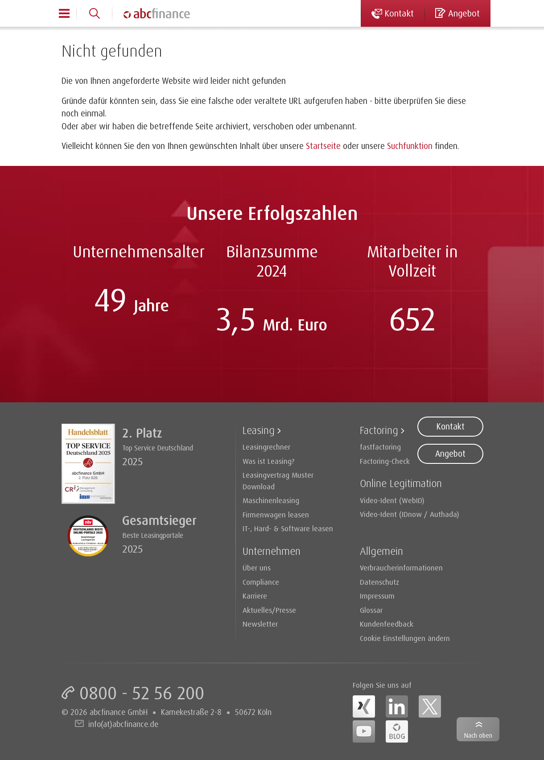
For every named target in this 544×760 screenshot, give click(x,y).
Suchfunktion (410, 145)
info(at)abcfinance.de (123, 724)
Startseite (323, 145)
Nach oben (478, 735)
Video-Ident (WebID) (392, 500)
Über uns (257, 567)
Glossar (371, 610)
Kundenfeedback (386, 623)
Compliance (261, 582)
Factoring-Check (385, 461)
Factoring (379, 430)
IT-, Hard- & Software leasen (288, 528)
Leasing (259, 430)
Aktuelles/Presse (269, 610)
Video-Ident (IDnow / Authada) (409, 514)
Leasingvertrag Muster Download (278, 480)
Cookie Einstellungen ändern (405, 638)
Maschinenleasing (271, 500)
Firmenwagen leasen (276, 514)
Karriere (255, 595)
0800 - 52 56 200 (141, 693)
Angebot (450, 453)
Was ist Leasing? (269, 461)
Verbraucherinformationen (401, 567)
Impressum (377, 595)
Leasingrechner (266, 446)
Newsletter (260, 623)
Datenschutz (379, 582)
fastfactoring (380, 446)
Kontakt (450, 426)
